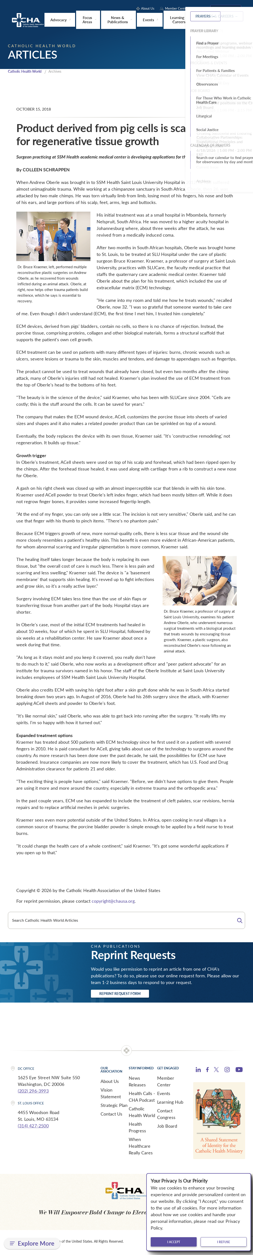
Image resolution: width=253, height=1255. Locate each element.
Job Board (167, 1128)
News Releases (137, 1083)
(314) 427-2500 (33, 1128)
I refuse (223, 1242)
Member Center (165, 1083)
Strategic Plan (114, 1107)
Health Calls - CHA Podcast (142, 1098)
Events (163, 1095)
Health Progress (137, 1129)
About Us (110, 1083)
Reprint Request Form (129, 995)
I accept (173, 1242)
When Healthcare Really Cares (141, 1148)
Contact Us (111, 1116)
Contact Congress (166, 1116)
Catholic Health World (27, 71)
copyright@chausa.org (113, 901)
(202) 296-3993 (33, 1093)
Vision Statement (111, 1095)
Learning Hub (170, 1104)
